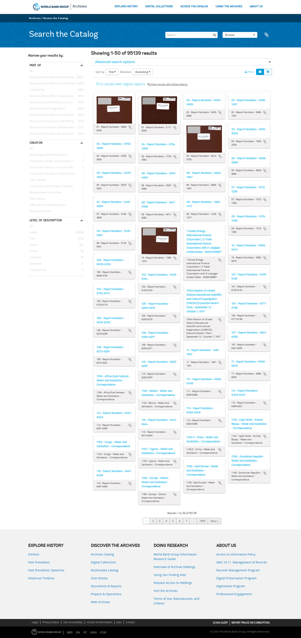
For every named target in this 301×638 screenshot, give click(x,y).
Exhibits (33, 554)
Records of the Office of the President (52, 83)
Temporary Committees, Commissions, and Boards (56, 186)
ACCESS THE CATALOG (194, 6)
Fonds (32, 251)
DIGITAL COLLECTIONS (159, 6)
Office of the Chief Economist (47, 205)
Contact (130, 622)
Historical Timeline (41, 578)
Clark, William (37, 179)
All (31, 72)
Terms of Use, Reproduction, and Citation (176, 601)
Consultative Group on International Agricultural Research (56, 173)
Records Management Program (238, 570)
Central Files (36, 89)
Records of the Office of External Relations (55, 77)
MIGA (93, 632)
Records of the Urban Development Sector (55, 133)
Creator (35, 143)
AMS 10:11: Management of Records (241, 562)
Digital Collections (103, 562)
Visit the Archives (166, 591)
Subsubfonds (37, 270)
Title (112, 72)
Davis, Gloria (36, 198)
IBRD (70, 632)
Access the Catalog (55, 18)
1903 (202, 521)
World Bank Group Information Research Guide (175, 556)
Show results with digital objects (167, 84)
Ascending (142, 72)
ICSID (103, 632)
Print (249, 72)
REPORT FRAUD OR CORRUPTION (250, 622)
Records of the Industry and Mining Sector (55, 121)
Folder (33, 232)
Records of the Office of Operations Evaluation (56, 96)
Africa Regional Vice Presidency (48, 154)
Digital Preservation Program (236, 578)
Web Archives (100, 602)
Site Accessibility (73, 622)
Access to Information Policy (235, 554)
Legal (35, 622)
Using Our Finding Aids (170, 575)
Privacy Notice (50, 622)
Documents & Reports (106, 586)
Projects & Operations (106, 594)
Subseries (35, 263)
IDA (78, 632)
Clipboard (267, 35)
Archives (80, 7)
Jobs (119, 622)
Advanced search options (115, 62)
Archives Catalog (102, 554)
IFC (85, 632)
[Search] (191, 35)
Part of (35, 65)
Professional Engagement (234, 594)
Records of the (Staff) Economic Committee (55, 102)
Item (32, 238)
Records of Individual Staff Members (51, 127)
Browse (240, 35)
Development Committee (44, 192)
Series (32, 244)
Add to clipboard (130, 127)
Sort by (100, 72)
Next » (214, 521)
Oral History (99, 578)
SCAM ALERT (220, 622)
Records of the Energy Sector (46, 108)
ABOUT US (256, 6)
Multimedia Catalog (104, 570)
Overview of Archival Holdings (174, 567)
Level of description (45, 220)
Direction (125, 72)
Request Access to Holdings (173, 583)
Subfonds (35, 257)
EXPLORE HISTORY (126, 6)
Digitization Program (230, 586)
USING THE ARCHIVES (229, 6)
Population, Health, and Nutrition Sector (54, 161)
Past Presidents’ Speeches (46, 570)
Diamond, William (39, 211)
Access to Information (99, 622)
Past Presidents (39, 562)
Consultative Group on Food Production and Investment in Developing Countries (56, 167)
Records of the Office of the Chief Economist (56, 114)
